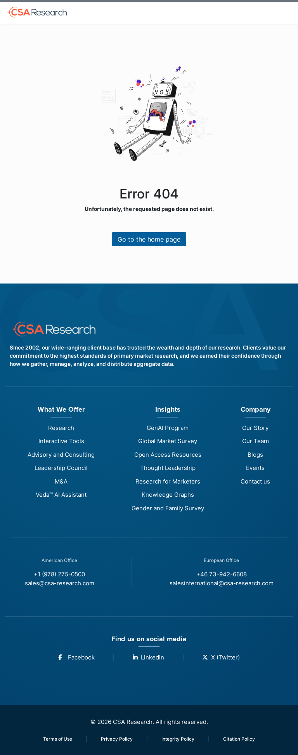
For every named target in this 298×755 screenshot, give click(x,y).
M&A (61, 481)
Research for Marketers (167, 481)
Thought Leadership (168, 467)
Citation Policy (239, 739)
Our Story (255, 427)
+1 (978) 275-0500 (59, 574)
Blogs (255, 454)
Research (61, 427)
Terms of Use (57, 739)
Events (255, 467)
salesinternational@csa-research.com (222, 583)
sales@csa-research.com (59, 583)
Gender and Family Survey (168, 508)
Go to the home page (149, 239)
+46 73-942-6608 (221, 574)
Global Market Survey (167, 441)
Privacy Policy (117, 739)
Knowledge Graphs (168, 494)
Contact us (255, 481)
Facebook (76, 657)
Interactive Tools (61, 441)
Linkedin (148, 657)
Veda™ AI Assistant (61, 494)
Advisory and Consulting (61, 454)
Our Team (255, 441)
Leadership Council (61, 467)
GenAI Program (168, 427)
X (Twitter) (221, 657)
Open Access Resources (167, 454)
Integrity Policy (177, 739)
